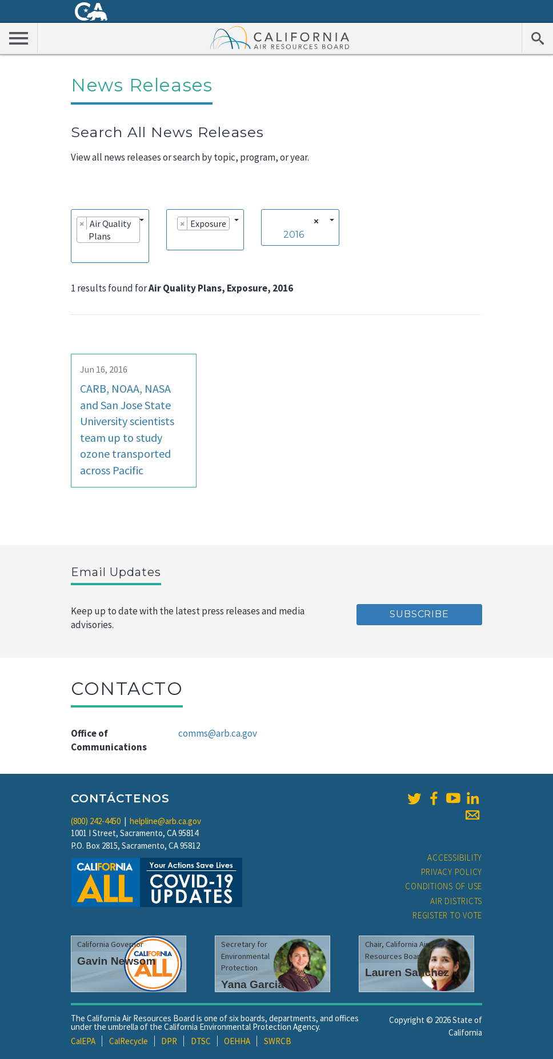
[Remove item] (82, 223)
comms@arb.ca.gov (217, 733)
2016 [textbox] (293, 234)
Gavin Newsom (116, 961)
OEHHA (237, 1041)
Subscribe (419, 614)
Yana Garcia (252, 984)
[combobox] (110, 236)
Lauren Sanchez (407, 972)
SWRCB (277, 1041)
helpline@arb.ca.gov (165, 821)
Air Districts (456, 901)
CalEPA (83, 1041)
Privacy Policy (452, 871)
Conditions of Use (443, 886)
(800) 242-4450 (96, 821)
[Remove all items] (314, 221)
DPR (169, 1041)
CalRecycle (128, 1041)
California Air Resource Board (280, 37)
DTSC (201, 1041)
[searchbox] (80, 252)
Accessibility (454, 857)
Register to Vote (447, 915)
